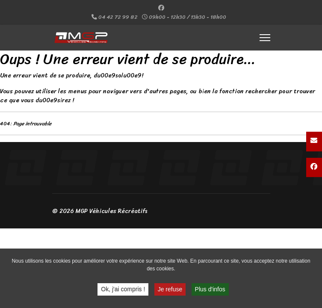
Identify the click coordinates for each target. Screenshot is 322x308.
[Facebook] (161, 8)
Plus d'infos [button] (210, 290)
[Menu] (265, 37)
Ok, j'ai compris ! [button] (123, 290)
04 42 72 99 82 (118, 17)
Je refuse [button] (170, 290)
